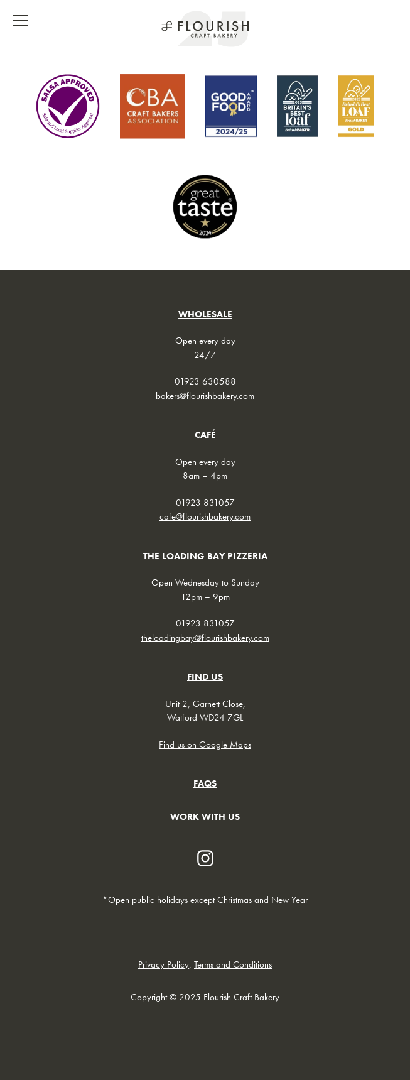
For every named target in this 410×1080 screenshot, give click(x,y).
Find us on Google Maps (205, 744)
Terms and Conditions (233, 964)
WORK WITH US (205, 816)
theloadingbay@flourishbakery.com (205, 637)
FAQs (205, 783)
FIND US (205, 676)
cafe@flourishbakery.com (205, 516)
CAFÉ (205, 434)
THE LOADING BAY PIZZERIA (205, 556)
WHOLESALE (205, 314)
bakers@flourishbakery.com (205, 396)
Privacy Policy (163, 964)
